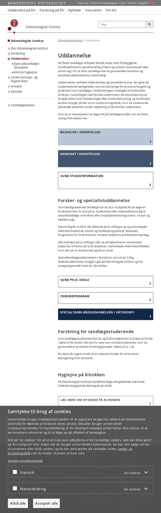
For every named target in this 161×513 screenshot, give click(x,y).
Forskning (18, 53)
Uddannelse (20, 59)
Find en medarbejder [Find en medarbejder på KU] (104, 3)
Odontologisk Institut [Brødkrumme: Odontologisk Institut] (70, 40)
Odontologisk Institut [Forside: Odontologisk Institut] (27, 41)
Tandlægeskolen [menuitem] (23, 105)
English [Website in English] (143, 3)
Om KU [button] (111, 10)
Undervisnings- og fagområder (24, 79)
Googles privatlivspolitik (25, 461)
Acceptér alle (46, 503)
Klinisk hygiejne (25, 72)
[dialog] (80, 459)
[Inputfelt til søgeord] (122, 24)
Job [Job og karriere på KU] (123, 3)
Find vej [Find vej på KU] (83, 3)
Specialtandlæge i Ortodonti (27, 66)
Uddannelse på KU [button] (21, 10)
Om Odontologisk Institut (29, 48)
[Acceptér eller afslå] (16, 471)
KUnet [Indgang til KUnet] (132, 3)
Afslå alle (18, 503)
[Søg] (149, 24)
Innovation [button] (93, 10)
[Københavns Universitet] (13, 26)
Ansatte (16, 86)
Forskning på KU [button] (52, 10)
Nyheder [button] (74, 10)
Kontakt (16, 91)
